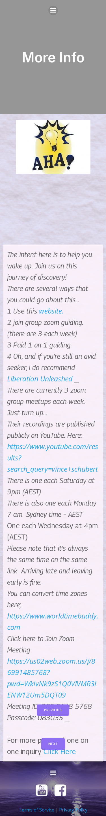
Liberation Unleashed (39, 697)
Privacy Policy (73, 810)
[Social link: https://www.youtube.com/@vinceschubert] (43, 791)
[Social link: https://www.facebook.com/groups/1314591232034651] (62, 791)
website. (51, 629)
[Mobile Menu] (53, 10)
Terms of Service (36, 810)
